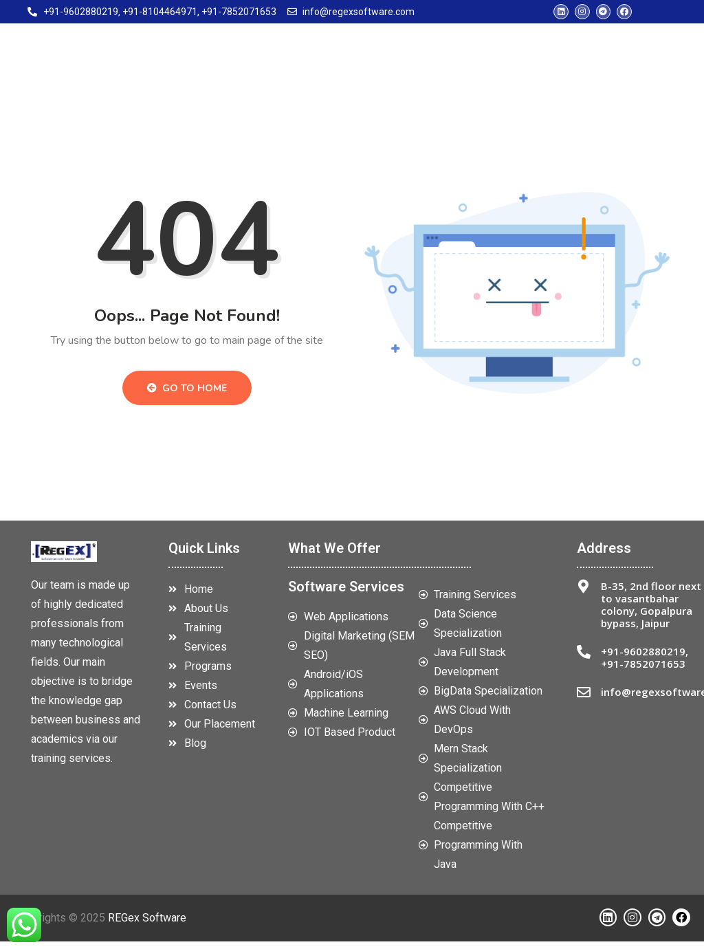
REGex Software (147, 925)
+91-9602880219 (643, 659)
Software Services (346, 594)
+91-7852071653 (643, 671)
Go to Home (187, 396)
